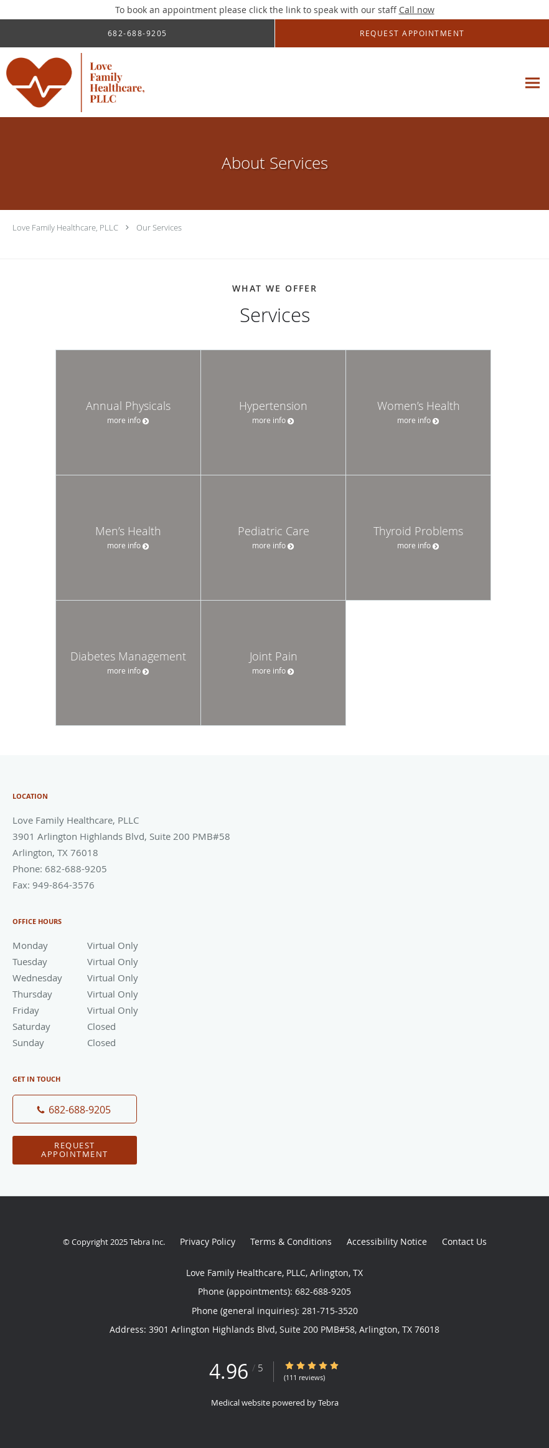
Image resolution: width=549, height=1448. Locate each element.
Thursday (102, 994)
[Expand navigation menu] (532, 82)
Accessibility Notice (387, 1241)
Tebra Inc (146, 1241)
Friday (102, 1010)
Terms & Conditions (291, 1241)
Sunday (102, 1042)
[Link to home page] (72, 82)
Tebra (328, 1402)
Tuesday (102, 961)
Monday (102, 945)
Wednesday (102, 977)
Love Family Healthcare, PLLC (65, 227)
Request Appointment (74, 1149)
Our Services (159, 227)
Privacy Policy (207, 1241)
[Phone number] (74, 1109)
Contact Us (464, 1241)
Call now (416, 10)
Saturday (102, 1026)
